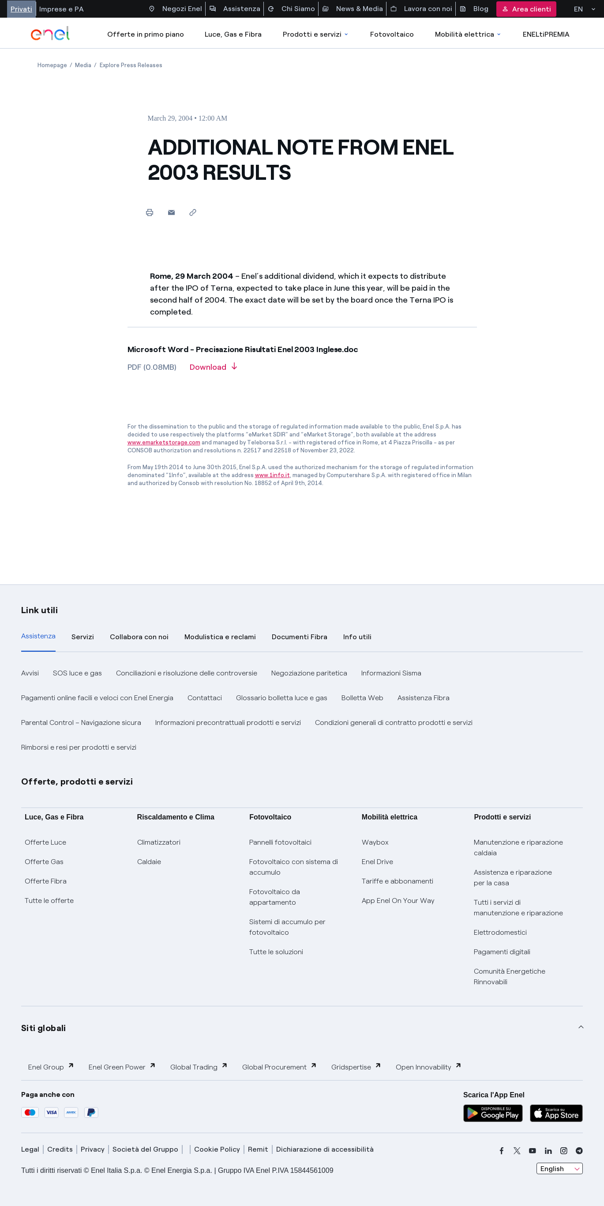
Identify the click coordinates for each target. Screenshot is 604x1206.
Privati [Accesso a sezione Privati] (21, 9)
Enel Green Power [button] (122, 1066)
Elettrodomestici (500, 932)
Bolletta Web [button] (362, 698)
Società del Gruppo (145, 1149)
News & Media (352, 8)
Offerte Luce (45, 842)
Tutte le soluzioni (276, 952)
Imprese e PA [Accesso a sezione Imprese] (61, 9)
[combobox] (559, 1168)
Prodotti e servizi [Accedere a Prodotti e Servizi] (316, 34)
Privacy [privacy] (93, 1149)
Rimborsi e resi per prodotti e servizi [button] (78, 747)
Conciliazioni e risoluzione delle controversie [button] (186, 673)
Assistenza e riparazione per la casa (513, 877)
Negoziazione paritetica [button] (309, 673)
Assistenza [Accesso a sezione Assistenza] (234, 8)
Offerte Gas (44, 861)
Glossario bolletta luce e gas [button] (281, 698)
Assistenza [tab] (38, 636)
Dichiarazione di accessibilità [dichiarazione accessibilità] (325, 1149)
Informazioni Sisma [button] (391, 673)
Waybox (375, 842)
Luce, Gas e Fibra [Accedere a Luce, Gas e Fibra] (233, 34)
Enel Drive (377, 861)
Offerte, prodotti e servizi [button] (77, 781)
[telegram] (579, 1150)
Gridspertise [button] (356, 1066)
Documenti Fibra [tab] (299, 637)
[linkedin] (548, 1150)
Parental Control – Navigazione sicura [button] (81, 722)
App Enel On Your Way (398, 900)
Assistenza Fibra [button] (424, 698)
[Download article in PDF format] (213, 370)
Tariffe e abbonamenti (397, 881)
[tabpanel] (302, 710)
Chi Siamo (291, 8)
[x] (517, 1150)
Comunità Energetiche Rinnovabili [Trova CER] (509, 976)
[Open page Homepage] (52, 65)
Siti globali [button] (43, 1028)
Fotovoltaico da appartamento (274, 896)
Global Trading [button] (199, 1066)
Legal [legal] (30, 1149)
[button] (171, 212)
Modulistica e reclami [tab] (220, 637)
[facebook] (501, 1150)
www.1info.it (272, 475)
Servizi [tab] (82, 637)
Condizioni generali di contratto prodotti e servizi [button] (394, 722)
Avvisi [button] (30, 673)
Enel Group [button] (51, 1066)
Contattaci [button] (205, 698)
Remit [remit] (258, 1149)
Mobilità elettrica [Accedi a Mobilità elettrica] (468, 34)
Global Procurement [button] (279, 1066)
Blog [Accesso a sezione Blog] (473, 8)
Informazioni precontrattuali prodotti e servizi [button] (228, 722)
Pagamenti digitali (502, 952)
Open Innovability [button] (429, 1066)
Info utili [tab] (357, 637)
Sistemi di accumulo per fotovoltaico (287, 927)
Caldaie (149, 861)
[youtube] (532, 1150)
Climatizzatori (158, 842)
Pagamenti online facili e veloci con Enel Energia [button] (97, 698)
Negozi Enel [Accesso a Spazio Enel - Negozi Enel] (175, 8)
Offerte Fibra (46, 881)
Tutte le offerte (49, 900)
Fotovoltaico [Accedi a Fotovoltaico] (392, 34)
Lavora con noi (421, 8)
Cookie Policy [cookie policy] (217, 1149)
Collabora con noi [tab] (139, 637)
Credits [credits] (60, 1149)
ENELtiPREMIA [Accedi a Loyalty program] (546, 34)
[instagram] (563, 1150)
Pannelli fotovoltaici (280, 842)
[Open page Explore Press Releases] (131, 65)
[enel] (50, 33)
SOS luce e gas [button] (77, 673)
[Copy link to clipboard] (193, 212)
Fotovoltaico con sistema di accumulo (293, 866)
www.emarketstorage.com (164, 442)
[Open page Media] (83, 65)
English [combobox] (552, 1168)
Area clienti (526, 9)
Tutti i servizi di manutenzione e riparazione (518, 907)
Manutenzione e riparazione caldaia (518, 847)
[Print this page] (150, 212)
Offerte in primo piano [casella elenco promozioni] (145, 34)
